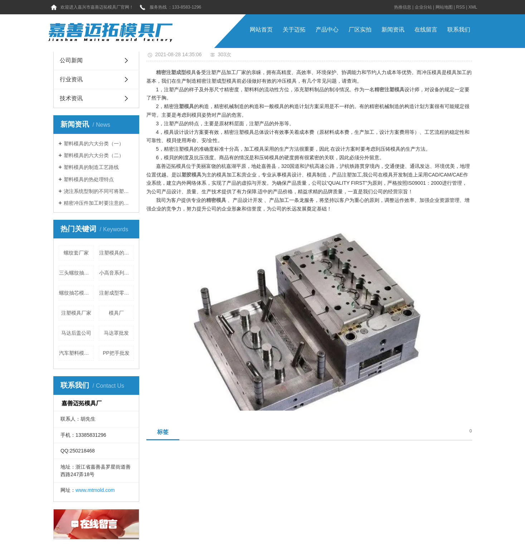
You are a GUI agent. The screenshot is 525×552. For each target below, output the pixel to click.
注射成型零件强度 (116, 293)
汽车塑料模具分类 (76, 353)
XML (472, 7)
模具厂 (116, 313)
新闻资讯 (392, 29)
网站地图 (444, 7)
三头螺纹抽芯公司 (76, 273)
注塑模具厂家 (76, 313)
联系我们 (458, 29)
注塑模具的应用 (116, 253)
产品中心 (327, 29)
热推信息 (402, 7)
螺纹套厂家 (76, 253)
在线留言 (425, 29)
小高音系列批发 (116, 273)
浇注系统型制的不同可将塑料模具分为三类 (99, 191)
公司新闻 (71, 60)
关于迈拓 (294, 29)
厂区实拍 (360, 29)
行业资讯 (71, 79)
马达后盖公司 (76, 333)
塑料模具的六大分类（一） (94, 143)
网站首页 (261, 29)
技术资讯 (71, 98)
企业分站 (423, 7)
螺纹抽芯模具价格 (76, 293)
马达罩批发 (116, 333)
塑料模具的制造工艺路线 (91, 167)
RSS (460, 7)
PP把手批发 (116, 353)
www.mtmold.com (95, 490)
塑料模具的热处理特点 (89, 179)
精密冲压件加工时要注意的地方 (99, 203)
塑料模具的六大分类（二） (94, 155)
